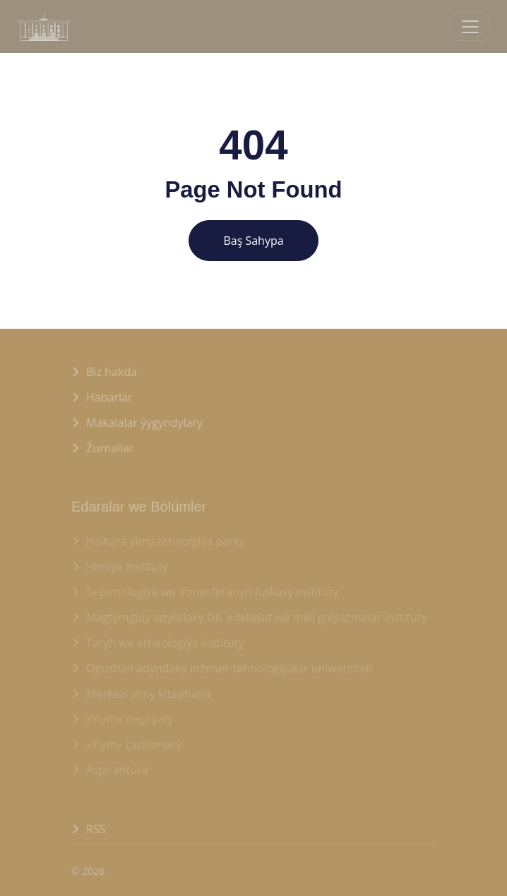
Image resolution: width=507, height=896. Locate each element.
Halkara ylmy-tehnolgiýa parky (165, 541)
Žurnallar (110, 448)
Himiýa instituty (127, 566)
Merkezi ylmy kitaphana (148, 693)
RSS (95, 829)
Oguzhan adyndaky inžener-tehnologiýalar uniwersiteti (229, 668)
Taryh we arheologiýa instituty (165, 642)
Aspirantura (117, 769)
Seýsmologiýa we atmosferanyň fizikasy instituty (212, 592)
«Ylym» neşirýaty (129, 719)
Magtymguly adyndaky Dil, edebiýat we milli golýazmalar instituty (256, 617)
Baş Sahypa (253, 240)
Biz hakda (111, 372)
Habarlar (109, 397)
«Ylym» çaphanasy (133, 744)
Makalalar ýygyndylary (144, 422)
